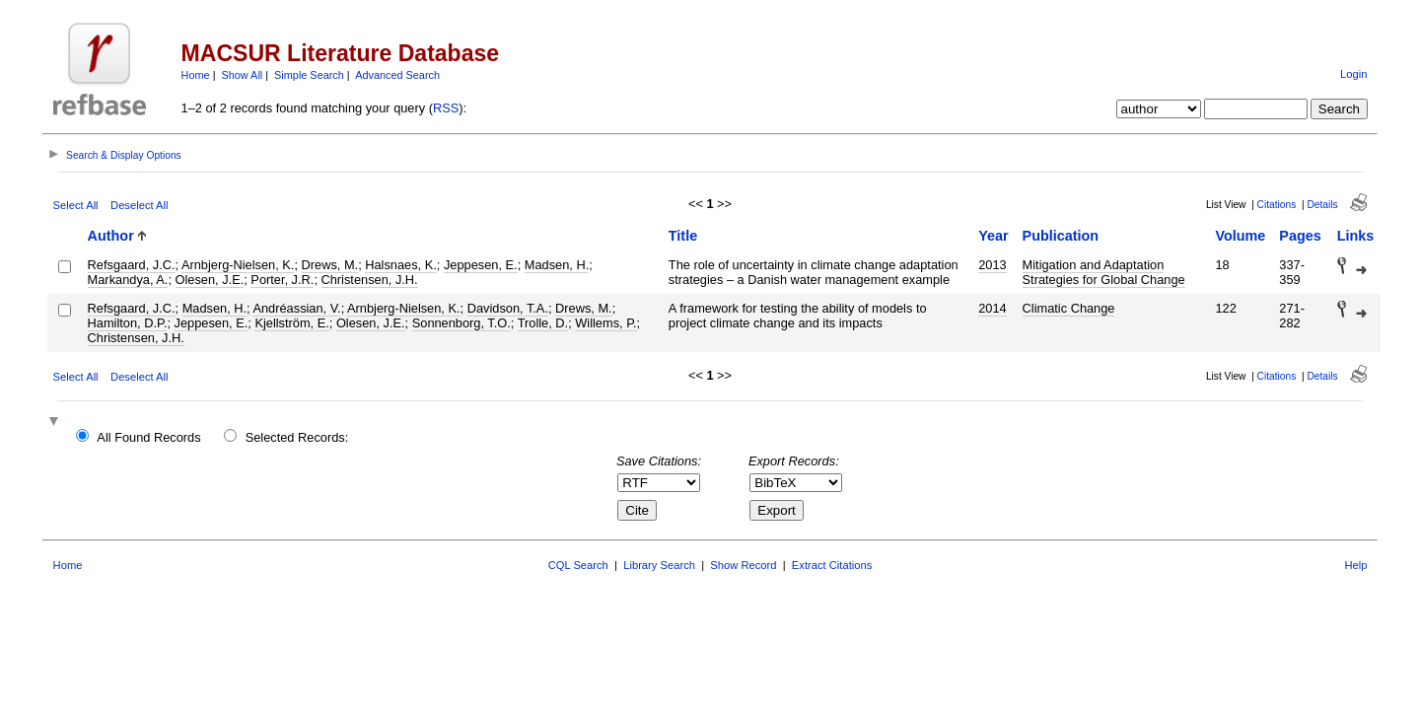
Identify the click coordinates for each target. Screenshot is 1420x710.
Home (195, 75)
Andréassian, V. (296, 308)
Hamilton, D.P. (128, 323)
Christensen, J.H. (369, 279)
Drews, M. (330, 264)
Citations (1277, 204)
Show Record (743, 565)
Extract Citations (832, 565)
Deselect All (139, 205)
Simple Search (309, 75)
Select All (76, 205)
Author (111, 236)
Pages (1299, 236)
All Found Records (148, 437)
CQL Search (578, 565)
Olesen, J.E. (210, 279)
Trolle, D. (543, 323)
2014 (992, 308)
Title (683, 236)
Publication (1061, 236)
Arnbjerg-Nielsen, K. (238, 264)
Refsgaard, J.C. (132, 264)
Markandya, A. (128, 279)
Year (993, 236)
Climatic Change (1069, 308)
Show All (242, 75)
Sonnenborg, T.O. (461, 323)
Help (1355, 565)
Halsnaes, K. (401, 264)
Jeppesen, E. (481, 264)
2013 (992, 264)
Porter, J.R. (282, 279)
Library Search (659, 565)
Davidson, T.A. (507, 308)
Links (1356, 236)
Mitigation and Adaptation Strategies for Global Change (1104, 272)
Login (1353, 74)
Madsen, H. (557, 264)
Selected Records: (297, 437)
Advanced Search (397, 75)
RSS (446, 108)
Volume (1240, 236)
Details (1322, 204)
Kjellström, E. (291, 323)
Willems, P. (605, 323)
